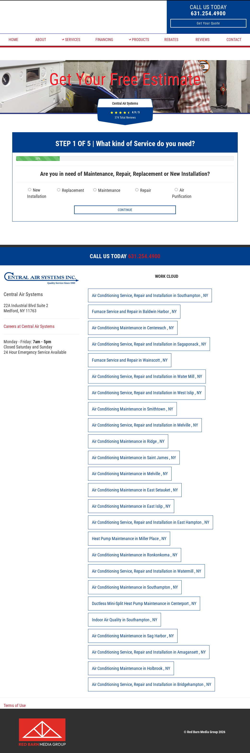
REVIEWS (202, 39)
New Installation (36, 193)
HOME (13, 39)
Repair (143, 190)
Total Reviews (125, 117)
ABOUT (40, 39)
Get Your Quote (208, 23)
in (150, 295)
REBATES (171, 39)
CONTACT (233, 39)
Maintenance (106, 190)
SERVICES (71, 39)
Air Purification (181, 193)
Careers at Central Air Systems (29, 326)
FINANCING (104, 39)
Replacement (70, 190)
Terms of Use (15, 705)
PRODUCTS (139, 39)
